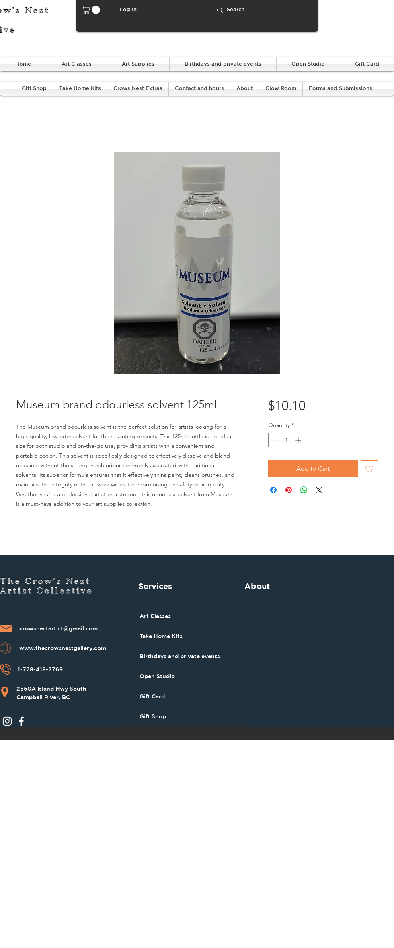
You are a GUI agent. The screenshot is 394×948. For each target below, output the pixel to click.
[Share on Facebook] (273, 490)
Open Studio (157, 676)
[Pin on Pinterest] (288, 490)
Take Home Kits (161, 636)
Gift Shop (153, 716)
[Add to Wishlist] (369, 468)
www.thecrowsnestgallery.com (62, 648)
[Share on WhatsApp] (304, 490)
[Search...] (264, 10)
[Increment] (299, 440)
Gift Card (152, 696)
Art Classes (155, 616)
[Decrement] (274, 440)
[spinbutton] (286, 440)
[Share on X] (319, 490)
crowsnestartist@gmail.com (58, 628)
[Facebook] (21, 721)
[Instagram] (7, 721)
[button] (92, 10)
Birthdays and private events (180, 656)
